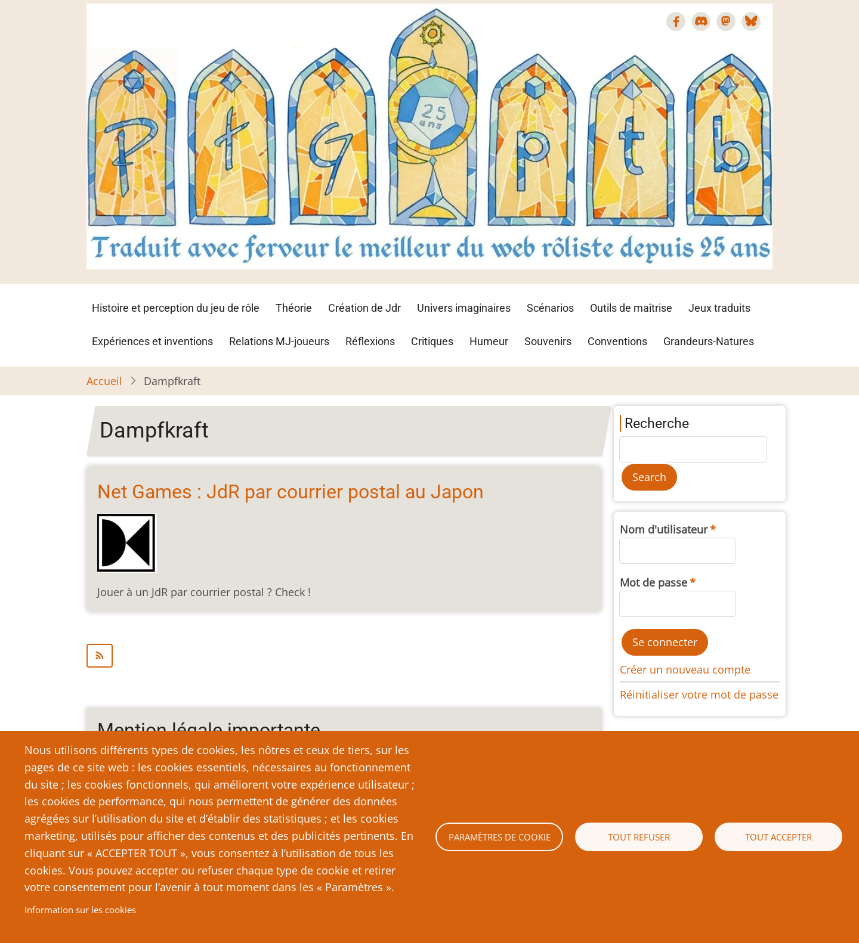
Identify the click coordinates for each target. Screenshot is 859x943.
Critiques (432, 341)
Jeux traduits (719, 308)
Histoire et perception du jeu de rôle (175, 308)
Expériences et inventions (152, 341)
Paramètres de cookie (500, 837)
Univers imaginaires (464, 308)
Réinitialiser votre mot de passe (699, 694)
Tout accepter (778, 837)
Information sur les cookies (80, 910)
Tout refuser (639, 837)
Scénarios (550, 308)
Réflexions (370, 341)
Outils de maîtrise (631, 308)
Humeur (488, 341)
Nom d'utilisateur (663, 529)
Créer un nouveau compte (685, 669)
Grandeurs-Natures (708, 341)
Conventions (617, 341)
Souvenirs (547, 341)
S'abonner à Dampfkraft (343, 656)
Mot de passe (653, 582)
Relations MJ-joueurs (279, 341)
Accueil (104, 381)
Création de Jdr (364, 308)
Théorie (294, 308)
